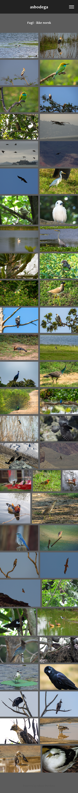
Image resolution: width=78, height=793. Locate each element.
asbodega (39, 7)
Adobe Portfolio (46, 786)
